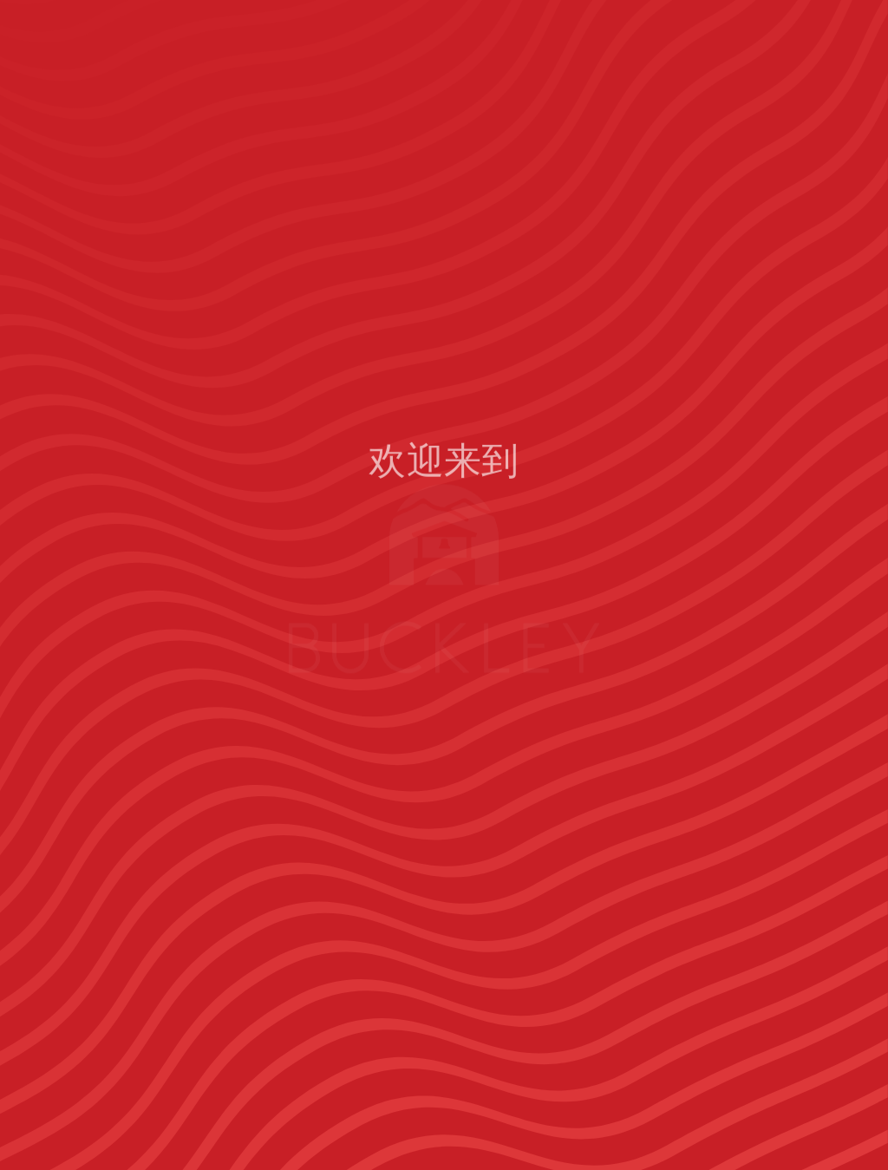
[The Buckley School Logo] (147, 73)
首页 (444, 789)
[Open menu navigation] (832, 74)
